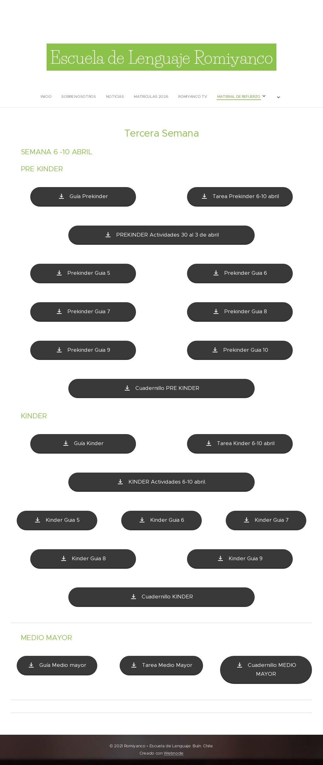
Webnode (174, 753)
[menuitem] (122, 96)
